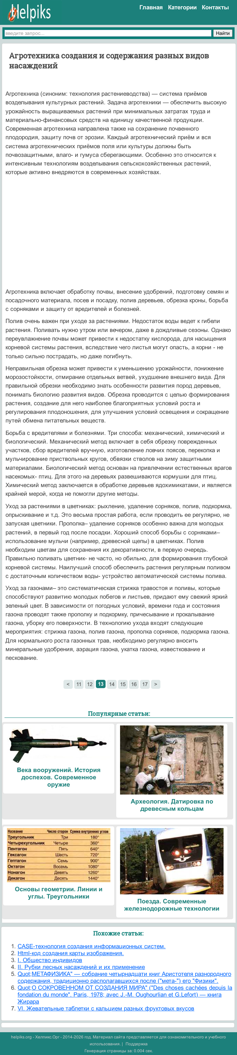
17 (145, 684)
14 (112, 684)
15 (123, 684)
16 (134, 684)
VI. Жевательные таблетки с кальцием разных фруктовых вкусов (106, 1008)
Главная (151, 7)
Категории (182, 7)
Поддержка (137, 1044)
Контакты (215, 7)
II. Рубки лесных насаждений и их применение (81, 967)
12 (89, 684)
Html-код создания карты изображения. (71, 953)
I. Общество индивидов (50, 960)
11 (78, 684)
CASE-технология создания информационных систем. (92, 946)
